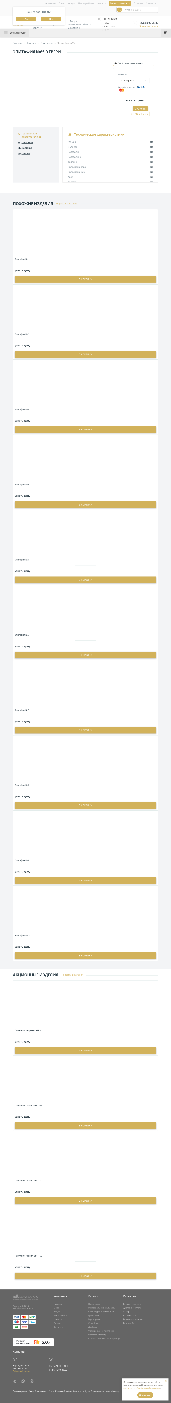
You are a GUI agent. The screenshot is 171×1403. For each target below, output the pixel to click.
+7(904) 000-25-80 (148, 22)
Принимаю (145, 1395)
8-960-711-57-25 (20, 1368)
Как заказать (129, 1315)
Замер (126, 1311)
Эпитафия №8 (22, 785)
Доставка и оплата (132, 1307)
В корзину (140, 108)
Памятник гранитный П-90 (28, 1180)
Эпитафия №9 (22, 860)
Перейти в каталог (66, 203)
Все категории (18, 32)
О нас (62, 3)
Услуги (71, 3)
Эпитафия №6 (22, 634)
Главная (58, 1303)
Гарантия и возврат (133, 1319)
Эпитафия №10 (22, 935)
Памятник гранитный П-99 (28, 1255)
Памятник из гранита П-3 (28, 1030)
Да (26, 19)
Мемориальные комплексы (101, 1307)
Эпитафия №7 (22, 709)
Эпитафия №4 (22, 484)
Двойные (92, 1327)
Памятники (94, 1303)
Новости (101, 3)
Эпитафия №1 (22, 259)
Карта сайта (129, 1323)
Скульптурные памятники (101, 1311)
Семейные (93, 1323)
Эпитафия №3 (22, 409)
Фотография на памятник (101, 1330)
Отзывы (138, 3)
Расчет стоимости (132, 1303)
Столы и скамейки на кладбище (104, 1338)
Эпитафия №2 (22, 334)
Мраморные (94, 1319)
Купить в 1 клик (139, 113)
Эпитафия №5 (22, 559)
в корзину (85, 279)
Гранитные (93, 1315)
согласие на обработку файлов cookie (141, 1388)
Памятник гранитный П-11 (28, 1105)
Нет (51, 19)
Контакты (150, 3)
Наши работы (86, 3)
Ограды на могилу (97, 1334)
